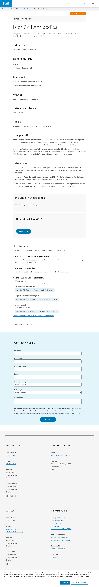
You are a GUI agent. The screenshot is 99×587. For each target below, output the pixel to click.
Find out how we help (58, 549)
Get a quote (23, 231)
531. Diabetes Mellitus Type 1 (27, 205)
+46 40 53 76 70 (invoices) (14, 532)
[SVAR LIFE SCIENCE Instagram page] (12, 497)
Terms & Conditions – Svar (59, 537)
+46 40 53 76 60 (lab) (12, 529)
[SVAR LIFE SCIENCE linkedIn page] (8, 497)
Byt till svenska (78, 14)
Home (4, 9)
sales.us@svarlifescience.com (60, 455)
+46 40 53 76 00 (11, 464)
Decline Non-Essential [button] (79, 582)
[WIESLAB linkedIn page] (8, 565)
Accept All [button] (65, 582)
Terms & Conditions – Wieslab (61, 540)
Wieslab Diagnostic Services (20, 9)
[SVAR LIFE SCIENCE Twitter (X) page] (16, 497)
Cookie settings (56, 523)
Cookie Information (57, 520)
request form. (31, 260)
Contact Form (10, 455)
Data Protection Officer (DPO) (61, 529)
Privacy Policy (75, 413)
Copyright (54, 557)
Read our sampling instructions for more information (33, 316)
